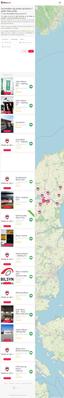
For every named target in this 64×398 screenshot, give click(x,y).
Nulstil (24, 51)
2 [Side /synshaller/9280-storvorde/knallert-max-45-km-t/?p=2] (17, 387)
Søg (31, 51)
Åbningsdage (14, 39)
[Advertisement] (17, 62)
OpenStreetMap (57, 397)
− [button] (36, 8)
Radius (21, 39)
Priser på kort (5, 39)
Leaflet (53, 397)
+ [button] (36, 7)
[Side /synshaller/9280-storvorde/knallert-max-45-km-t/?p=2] (21, 387)
